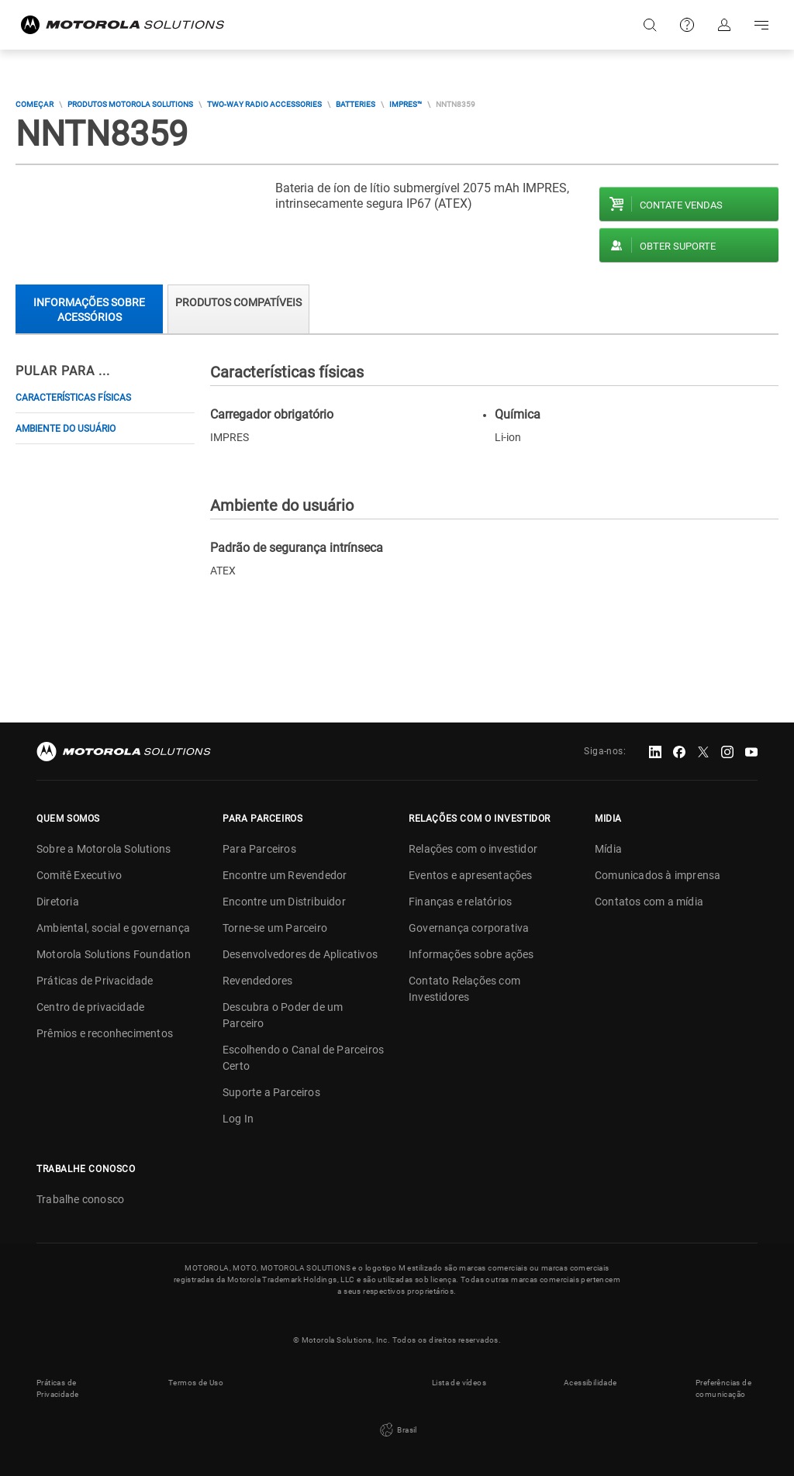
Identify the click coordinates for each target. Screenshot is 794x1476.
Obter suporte (678, 246)
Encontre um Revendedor (285, 875)
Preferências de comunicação (723, 1388)
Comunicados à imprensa (657, 875)
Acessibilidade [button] (590, 1382)
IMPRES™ (405, 104)
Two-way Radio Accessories (264, 104)
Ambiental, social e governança (113, 928)
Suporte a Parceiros (271, 1092)
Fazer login (724, 24)
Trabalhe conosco (80, 1199)
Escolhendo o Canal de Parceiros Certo (303, 1057)
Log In (238, 1118)
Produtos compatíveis (238, 302)
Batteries (355, 104)
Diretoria (57, 901)
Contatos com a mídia (649, 901)
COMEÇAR (35, 104)
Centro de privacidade (90, 1007)
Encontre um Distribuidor (284, 901)
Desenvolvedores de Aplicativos (300, 954)
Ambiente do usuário (66, 428)
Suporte (687, 24)
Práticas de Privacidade (95, 980)
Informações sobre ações (471, 954)
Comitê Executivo (79, 875)
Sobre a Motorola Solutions (103, 849)
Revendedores (257, 980)
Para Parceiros (259, 849)
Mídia (608, 849)
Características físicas (73, 397)
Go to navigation (761, 24)
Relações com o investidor (473, 849)
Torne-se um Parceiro (275, 928)
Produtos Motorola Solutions (130, 104)
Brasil (397, 1430)
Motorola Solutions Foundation (113, 954)
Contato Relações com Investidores (464, 988)
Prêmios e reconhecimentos (104, 1033)
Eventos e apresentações (471, 875)
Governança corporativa (469, 928)
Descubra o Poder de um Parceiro (283, 1015)
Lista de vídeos (459, 1382)
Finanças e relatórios (460, 901)
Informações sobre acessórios (89, 309)
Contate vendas (681, 205)
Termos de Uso (195, 1382)
